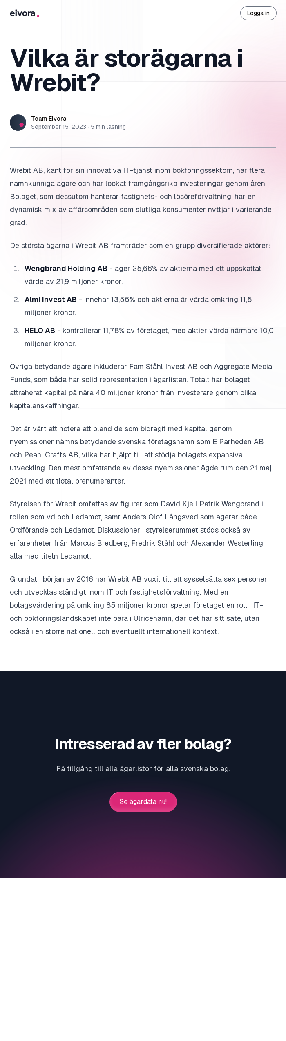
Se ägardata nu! (143, 802)
